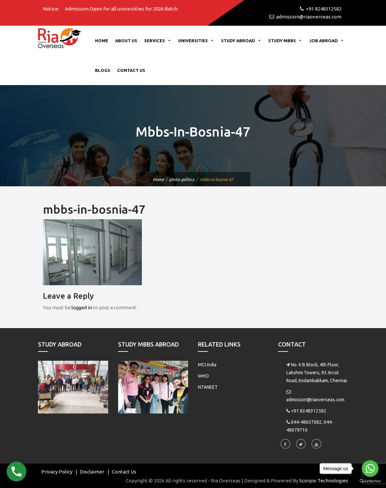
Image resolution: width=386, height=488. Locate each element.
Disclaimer (92, 471)
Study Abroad (241, 40)
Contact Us (131, 70)
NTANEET (208, 387)
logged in (82, 307)
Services (157, 40)
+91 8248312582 (308, 410)
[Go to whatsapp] (370, 468)
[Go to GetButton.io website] (370, 481)
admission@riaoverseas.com (315, 399)
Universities (196, 40)
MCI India (207, 364)
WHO (203, 376)
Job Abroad (326, 40)
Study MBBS (285, 40)
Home (101, 40)
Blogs (102, 70)
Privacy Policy (56, 471)
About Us (126, 40)
